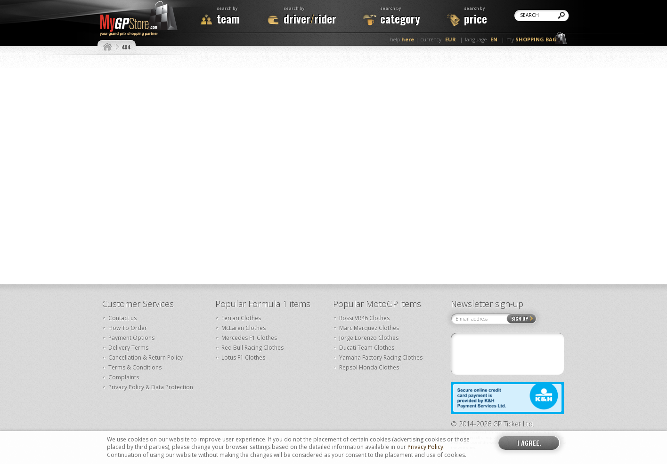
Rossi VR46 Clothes (364, 318)
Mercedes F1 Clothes (249, 338)
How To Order (127, 328)
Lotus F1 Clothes (243, 358)
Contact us (122, 318)
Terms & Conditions (135, 367)
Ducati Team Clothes (366, 348)
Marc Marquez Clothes (369, 328)
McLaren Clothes (243, 328)
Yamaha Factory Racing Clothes (381, 358)
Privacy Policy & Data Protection (150, 387)
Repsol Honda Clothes (369, 367)
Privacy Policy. (426, 447)
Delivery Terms (128, 348)
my (531, 39)
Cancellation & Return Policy (145, 358)
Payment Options (131, 338)
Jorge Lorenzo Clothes (369, 338)
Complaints (123, 377)
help (402, 39)
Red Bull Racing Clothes (252, 348)
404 (126, 47)
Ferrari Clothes (241, 318)
